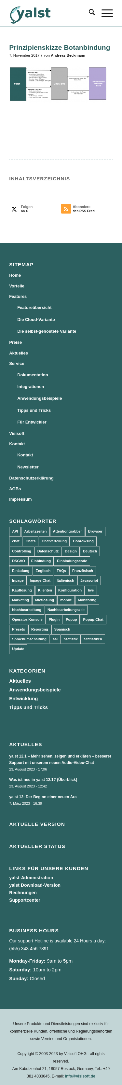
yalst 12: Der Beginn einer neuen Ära (43, 797)
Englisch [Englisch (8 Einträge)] (42, 571)
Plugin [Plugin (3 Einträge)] (54, 619)
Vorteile (16, 286)
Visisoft (16, 433)
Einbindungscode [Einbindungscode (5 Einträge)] (72, 561)
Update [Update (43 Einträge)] (18, 649)
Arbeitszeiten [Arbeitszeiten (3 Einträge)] (35, 531)
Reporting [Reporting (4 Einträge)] (39, 629)
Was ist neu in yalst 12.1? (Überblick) (43, 779)
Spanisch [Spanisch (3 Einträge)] (62, 629)
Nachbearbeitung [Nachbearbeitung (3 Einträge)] (26, 610)
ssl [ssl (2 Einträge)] (55, 639)
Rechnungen (23, 892)
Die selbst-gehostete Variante (46, 331)
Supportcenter (24, 900)
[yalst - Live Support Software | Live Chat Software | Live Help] (50, 13)
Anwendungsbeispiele (39, 398)
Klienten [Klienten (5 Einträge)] (45, 590)
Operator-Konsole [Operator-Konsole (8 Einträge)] (27, 619)
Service (16, 363)
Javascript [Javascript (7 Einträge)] (89, 580)
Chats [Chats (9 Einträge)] (31, 541)
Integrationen (30, 386)
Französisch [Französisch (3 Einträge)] (82, 571)
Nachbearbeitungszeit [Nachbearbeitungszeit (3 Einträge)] (66, 610)
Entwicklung (23, 698)
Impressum (20, 499)
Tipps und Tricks (34, 410)
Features (18, 296)
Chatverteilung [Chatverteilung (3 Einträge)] (54, 541)
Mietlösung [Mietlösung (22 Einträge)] (44, 600)
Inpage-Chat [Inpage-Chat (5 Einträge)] (40, 580)
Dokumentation (32, 374)
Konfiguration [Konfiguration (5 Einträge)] (70, 590)
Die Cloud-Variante (36, 319)
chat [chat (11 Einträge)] (16, 541)
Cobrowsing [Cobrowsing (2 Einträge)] (83, 541)
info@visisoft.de (80, 1076)
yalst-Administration (31, 877)
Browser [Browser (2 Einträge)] (95, 531)
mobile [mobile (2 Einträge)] (66, 600)
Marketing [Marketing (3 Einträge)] (20, 600)
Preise (15, 342)
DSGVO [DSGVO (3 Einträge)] (18, 561)
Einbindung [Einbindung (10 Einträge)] (41, 561)
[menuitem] (88, 13)
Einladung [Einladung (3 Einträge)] (20, 571)
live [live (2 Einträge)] (91, 590)
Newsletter (28, 467)
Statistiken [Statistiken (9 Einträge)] (93, 639)
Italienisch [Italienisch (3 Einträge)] (65, 580)
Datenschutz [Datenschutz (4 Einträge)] (48, 551)
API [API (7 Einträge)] (15, 531)
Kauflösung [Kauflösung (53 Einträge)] (22, 590)
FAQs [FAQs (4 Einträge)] (61, 571)
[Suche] (88, 13)
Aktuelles (18, 353)
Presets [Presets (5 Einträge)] (18, 629)
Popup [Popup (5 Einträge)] (71, 619)
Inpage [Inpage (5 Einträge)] (17, 580)
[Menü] (104, 13)
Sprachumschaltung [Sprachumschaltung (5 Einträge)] (29, 639)
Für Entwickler (32, 422)
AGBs (15, 488)
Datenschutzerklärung (31, 478)
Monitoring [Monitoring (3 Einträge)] (87, 600)
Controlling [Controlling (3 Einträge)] (21, 551)
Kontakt (17, 443)
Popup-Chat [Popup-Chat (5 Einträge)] (93, 619)
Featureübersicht (34, 307)
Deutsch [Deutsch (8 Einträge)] (90, 551)
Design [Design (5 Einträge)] (71, 551)
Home (15, 275)
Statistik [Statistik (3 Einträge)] (71, 639)
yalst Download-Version (35, 885)
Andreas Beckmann (68, 55)
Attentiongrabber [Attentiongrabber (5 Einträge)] (67, 531)
